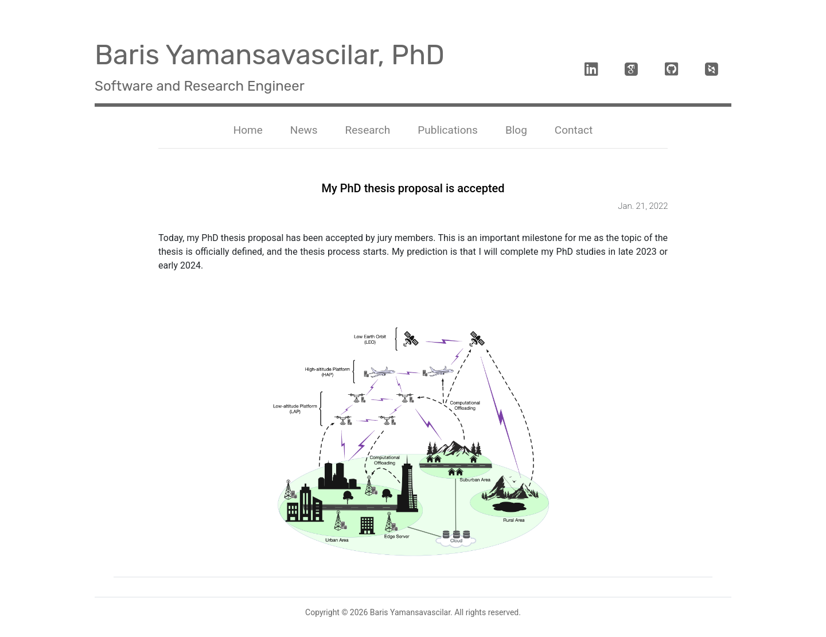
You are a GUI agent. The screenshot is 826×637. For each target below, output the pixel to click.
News (304, 130)
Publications (448, 130)
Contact (574, 130)
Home (250, 129)
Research (368, 130)
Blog (516, 130)
